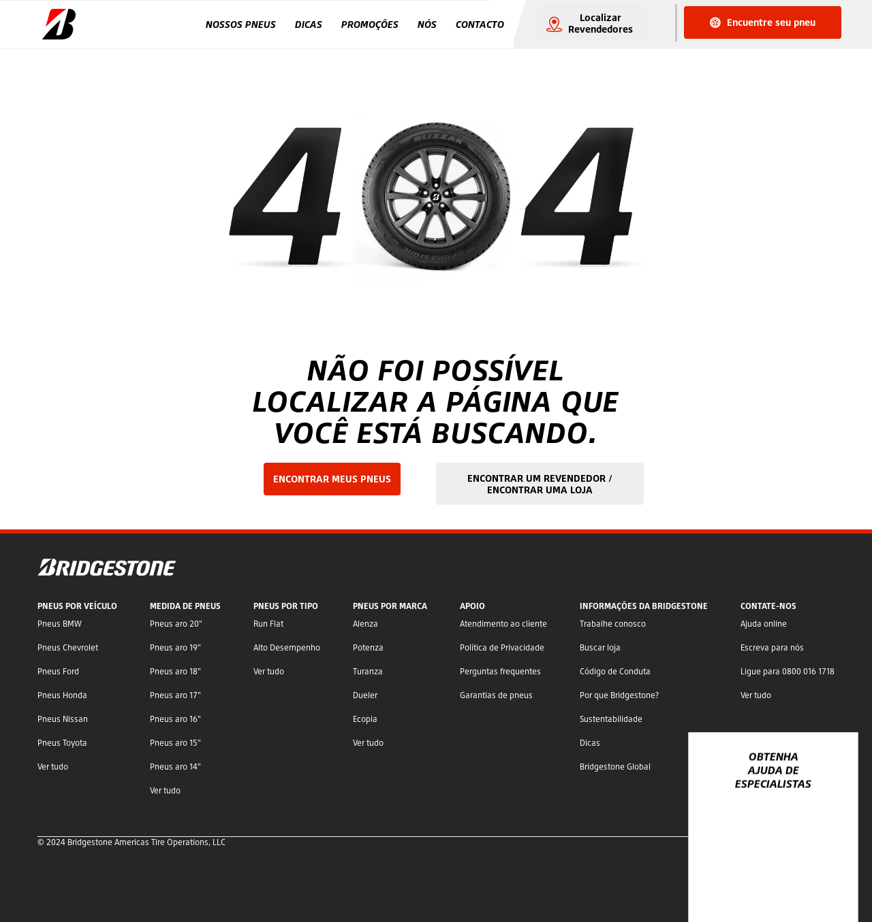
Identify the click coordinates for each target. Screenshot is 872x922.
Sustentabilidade (611, 719)
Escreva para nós (772, 647)
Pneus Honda (62, 695)
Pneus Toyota (62, 743)
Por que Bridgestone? (619, 695)
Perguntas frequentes (500, 671)
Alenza (365, 624)
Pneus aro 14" (175, 766)
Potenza (368, 647)
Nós (427, 24)
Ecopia (365, 719)
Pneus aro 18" (175, 671)
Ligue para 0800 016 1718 (788, 671)
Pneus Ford (58, 671)
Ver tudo (52, 766)
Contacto (480, 24)
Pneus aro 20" (176, 624)
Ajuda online (764, 624)
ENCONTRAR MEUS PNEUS (332, 478)
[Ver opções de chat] (832, 872)
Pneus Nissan (62, 719)
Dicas (308, 24)
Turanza (368, 671)
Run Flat (268, 624)
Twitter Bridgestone (781, 875)
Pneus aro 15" (175, 743)
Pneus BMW (59, 624)
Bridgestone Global (615, 766)
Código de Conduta (615, 671)
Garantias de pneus (496, 695)
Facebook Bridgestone (761, 875)
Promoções (370, 24)
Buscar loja (600, 647)
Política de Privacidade (502, 647)
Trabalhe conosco (613, 624)
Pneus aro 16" (175, 719)
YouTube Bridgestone (803, 875)
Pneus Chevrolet (67, 647)
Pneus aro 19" (175, 647)
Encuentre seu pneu (762, 22)
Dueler (365, 695)
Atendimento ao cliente (503, 624)
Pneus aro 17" (175, 695)
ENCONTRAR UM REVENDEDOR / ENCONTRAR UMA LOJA (539, 483)
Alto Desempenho (286, 647)
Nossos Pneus (241, 24)
